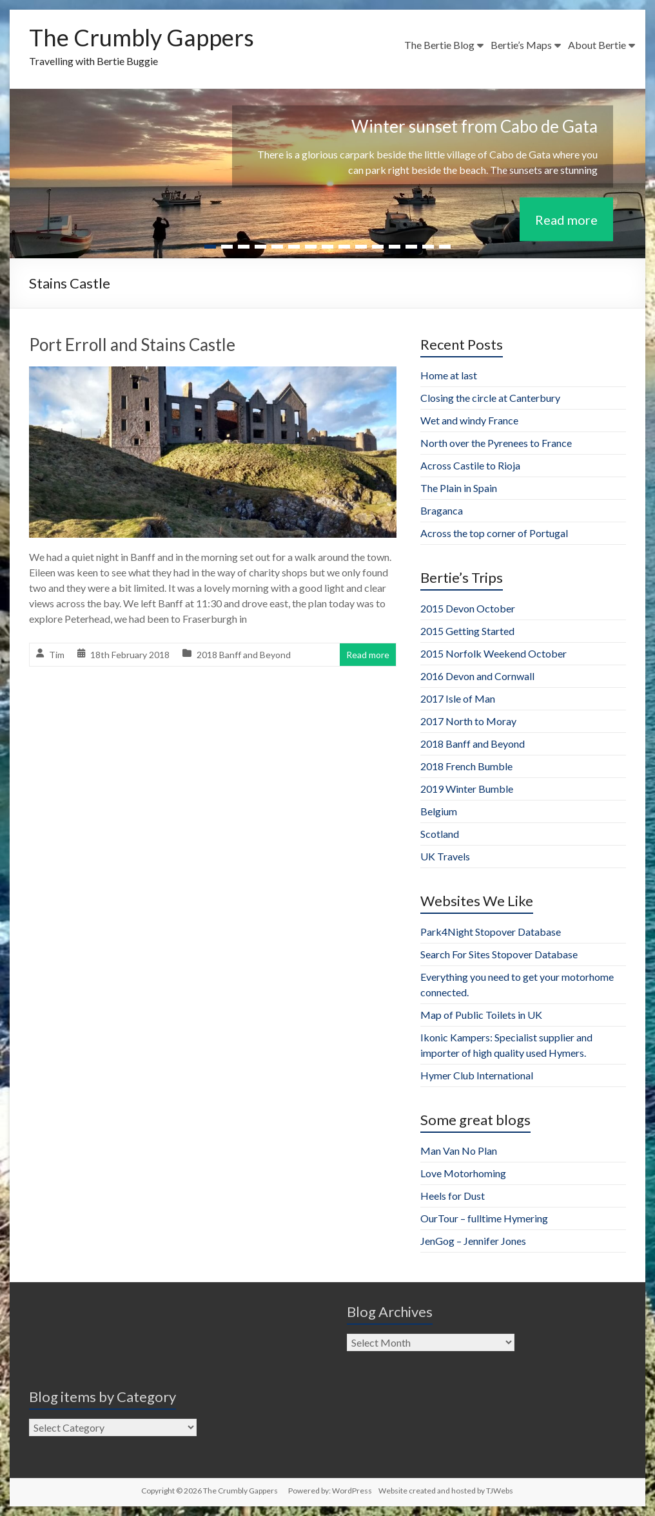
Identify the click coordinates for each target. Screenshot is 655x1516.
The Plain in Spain (458, 488)
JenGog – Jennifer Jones (473, 1241)
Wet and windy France (469, 420)
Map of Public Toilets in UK (481, 1015)
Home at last (448, 375)
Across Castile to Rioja (470, 465)
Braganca (441, 510)
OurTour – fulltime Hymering (484, 1218)
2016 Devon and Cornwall (477, 676)
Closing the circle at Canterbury (490, 398)
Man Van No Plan (458, 1150)
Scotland (439, 834)
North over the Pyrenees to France (496, 443)
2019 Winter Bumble (466, 788)
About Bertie (597, 45)
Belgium (438, 811)
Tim (56, 654)
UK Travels (445, 856)
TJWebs (499, 1490)
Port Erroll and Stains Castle (132, 344)
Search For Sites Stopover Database (499, 954)
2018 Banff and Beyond (244, 654)
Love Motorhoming (463, 1173)
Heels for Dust (452, 1195)
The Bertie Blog (439, 45)
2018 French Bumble (466, 766)
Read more (566, 219)
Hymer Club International (476, 1075)
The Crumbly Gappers (141, 37)
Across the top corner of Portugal (494, 533)
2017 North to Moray (468, 721)
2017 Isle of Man (457, 698)
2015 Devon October (467, 608)
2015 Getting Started (467, 631)
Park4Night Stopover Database (490, 931)
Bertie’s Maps (521, 45)
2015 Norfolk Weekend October (493, 653)
